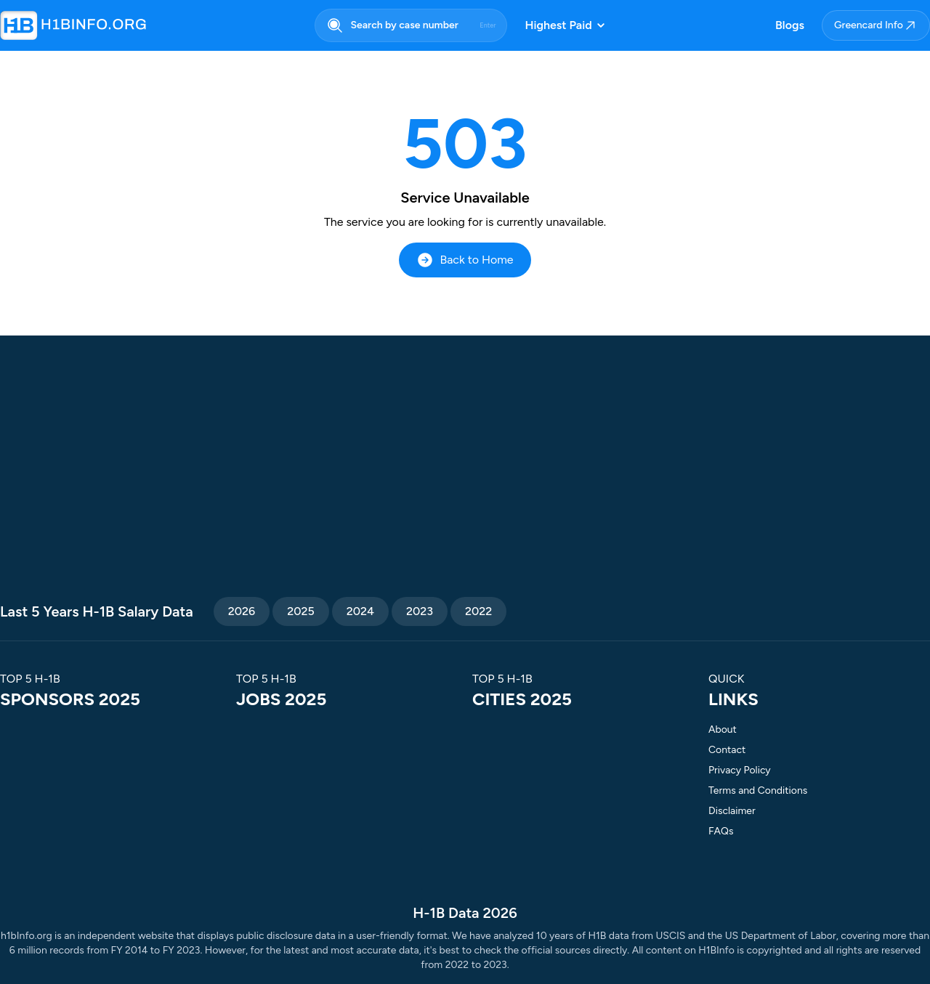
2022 (478, 611)
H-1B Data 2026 (465, 913)
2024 (360, 611)
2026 (241, 611)
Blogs (789, 25)
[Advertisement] (465, 473)
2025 (301, 611)
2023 (419, 611)
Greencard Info (876, 25)
